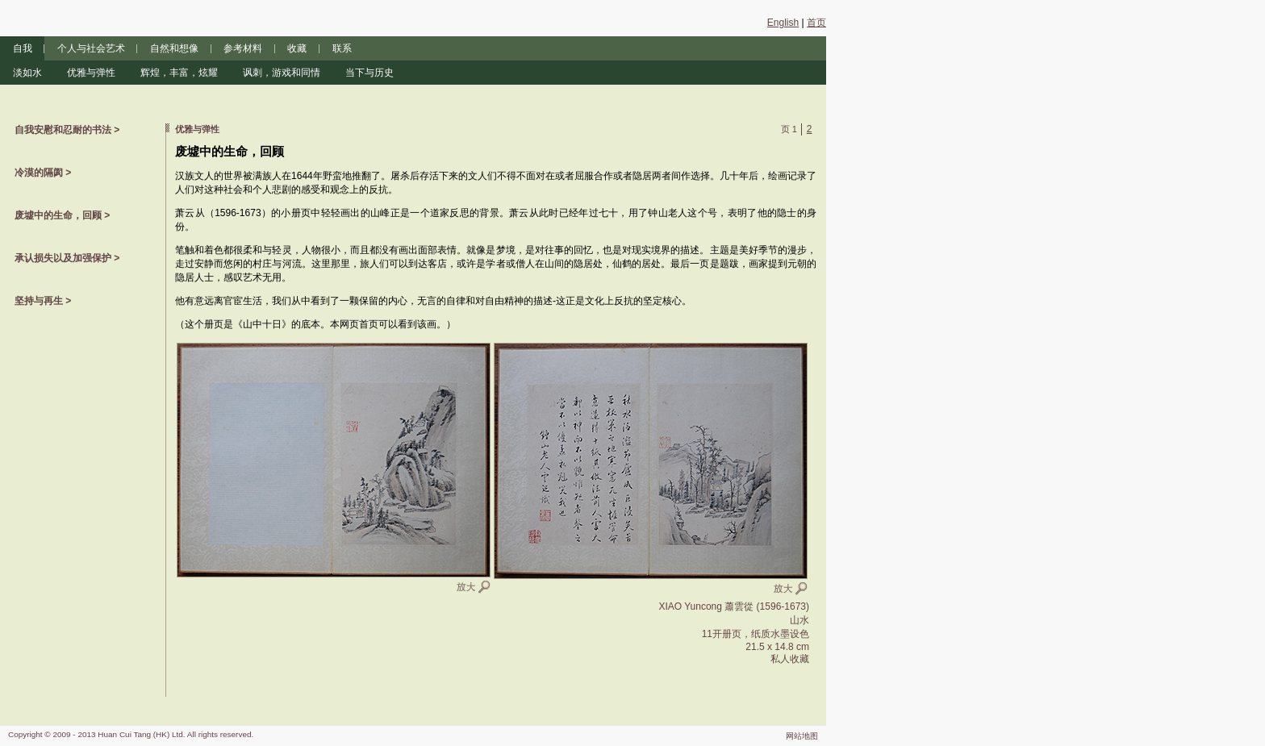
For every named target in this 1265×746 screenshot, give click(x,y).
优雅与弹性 (91, 72)
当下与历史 (369, 72)
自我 (22, 48)
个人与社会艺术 (91, 48)
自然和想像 (174, 48)
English (783, 22)
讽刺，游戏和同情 (281, 72)
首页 (816, 22)
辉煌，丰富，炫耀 (179, 72)
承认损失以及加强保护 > (67, 258)
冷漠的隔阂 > (43, 172)
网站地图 (802, 735)
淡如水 (27, 72)
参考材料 (242, 48)
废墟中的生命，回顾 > (62, 215)
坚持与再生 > (43, 300)
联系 (342, 48)
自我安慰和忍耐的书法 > (67, 129)
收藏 (297, 48)
